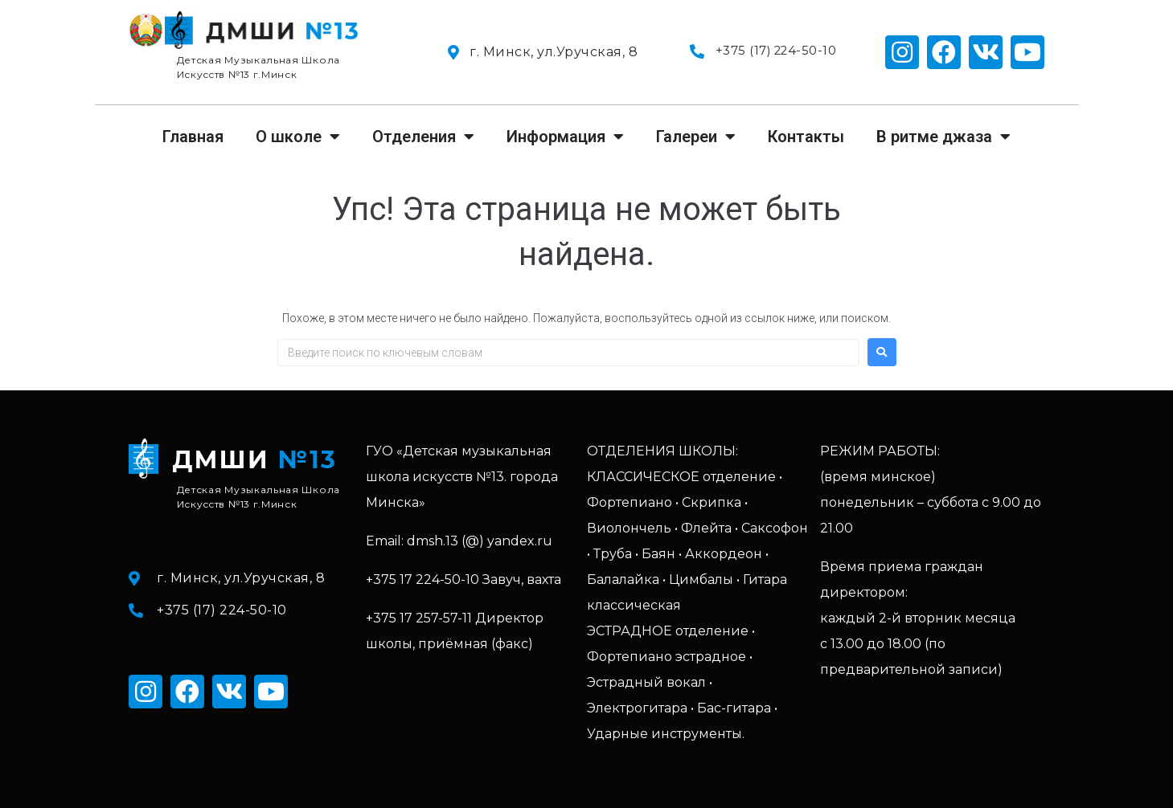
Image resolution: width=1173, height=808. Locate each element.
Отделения (423, 136)
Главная (193, 136)
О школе (298, 136)
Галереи (696, 136)
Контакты (806, 136)
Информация (565, 136)
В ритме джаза (943, 136)
